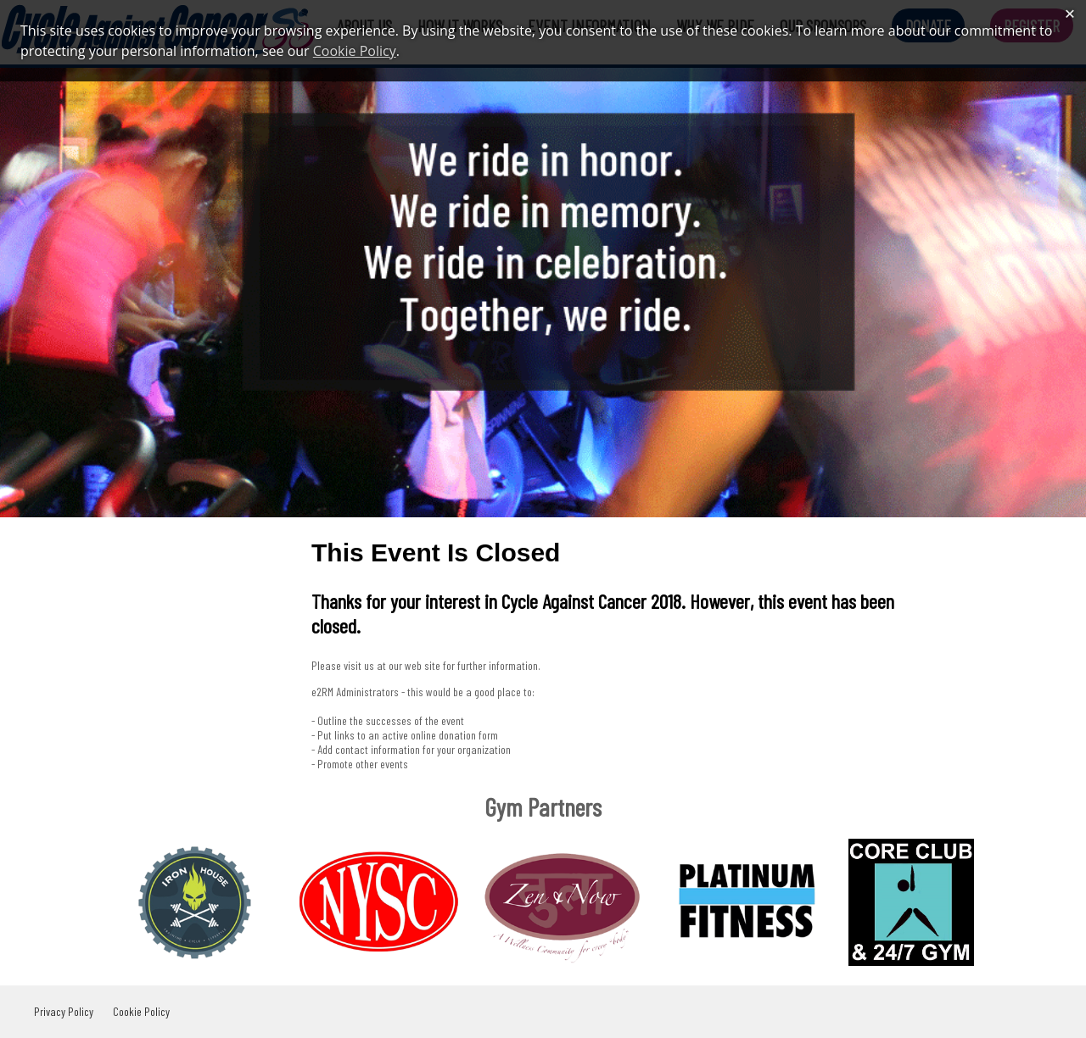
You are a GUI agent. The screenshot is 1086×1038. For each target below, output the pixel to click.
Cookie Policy (141, 1011)
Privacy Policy (63, 1011)
